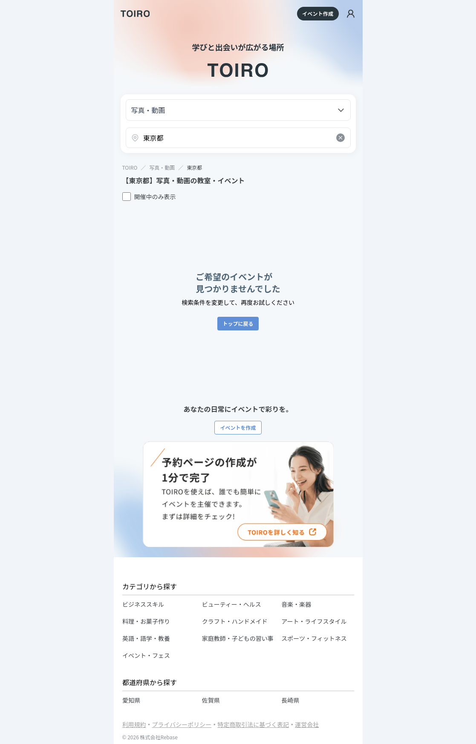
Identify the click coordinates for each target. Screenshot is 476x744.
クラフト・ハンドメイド (234, 621)
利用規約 (134, 724)
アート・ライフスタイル (313, 621)
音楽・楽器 (296, 604)
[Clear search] (340, 138)
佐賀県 (210, 700)
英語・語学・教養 (146, 638)
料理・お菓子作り (146, 621)
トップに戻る (237, 323)
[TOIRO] (135, 13)
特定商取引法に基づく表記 (253, 724)
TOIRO (130, 167)
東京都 (194, 167)
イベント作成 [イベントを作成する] (317, 13)
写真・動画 (162, 167)
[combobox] (238, 137)
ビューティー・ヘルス (231, 604)
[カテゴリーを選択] (238, 110)
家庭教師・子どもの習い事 (237, 638)
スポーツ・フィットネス (313, 638)
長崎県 (290, 700)
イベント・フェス (146, 655)
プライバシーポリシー (182, 724)
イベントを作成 (238, 427)
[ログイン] (351, 14)
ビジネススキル (143, 604)
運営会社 (307, 724)
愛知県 (131, 700)
